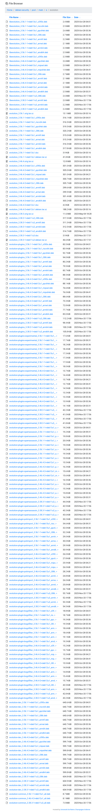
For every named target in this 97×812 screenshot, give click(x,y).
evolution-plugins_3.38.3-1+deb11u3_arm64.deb (31, 327)
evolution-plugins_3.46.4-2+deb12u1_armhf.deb (30, 301)
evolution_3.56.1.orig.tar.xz (21, 113)
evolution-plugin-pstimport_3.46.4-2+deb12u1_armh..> (33, 576)
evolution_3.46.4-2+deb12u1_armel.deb (27, 192)
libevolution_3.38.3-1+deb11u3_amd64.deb (28, 109)
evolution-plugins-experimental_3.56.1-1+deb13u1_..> (33, 336)
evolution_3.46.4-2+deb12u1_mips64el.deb (28, 179)
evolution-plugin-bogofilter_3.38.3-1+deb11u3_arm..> (33, 689)
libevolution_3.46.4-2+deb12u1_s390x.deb (28, 56)
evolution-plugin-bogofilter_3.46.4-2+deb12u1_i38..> (32, 663)
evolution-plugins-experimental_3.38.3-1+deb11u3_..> (33, 410)
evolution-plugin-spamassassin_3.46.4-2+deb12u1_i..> (33, 480)
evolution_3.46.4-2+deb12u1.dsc (24, 205)
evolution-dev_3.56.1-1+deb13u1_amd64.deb (29, 733)
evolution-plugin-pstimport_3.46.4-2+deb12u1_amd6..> (33, 589)
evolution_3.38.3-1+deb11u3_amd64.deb (27, 231)
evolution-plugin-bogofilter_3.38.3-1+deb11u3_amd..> (33, 698)
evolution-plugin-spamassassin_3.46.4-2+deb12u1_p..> (34, 467)
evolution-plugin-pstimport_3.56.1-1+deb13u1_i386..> (33, 532)
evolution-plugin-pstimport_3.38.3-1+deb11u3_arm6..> (33, 602)
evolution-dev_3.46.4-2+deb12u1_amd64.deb (29, 772)
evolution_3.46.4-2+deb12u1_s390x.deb (27, 166)
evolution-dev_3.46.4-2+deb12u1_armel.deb (28, 763)
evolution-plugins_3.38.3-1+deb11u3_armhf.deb (30, 323)
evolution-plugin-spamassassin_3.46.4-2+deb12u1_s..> (33, 462)
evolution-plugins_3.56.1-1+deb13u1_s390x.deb (30, 244)
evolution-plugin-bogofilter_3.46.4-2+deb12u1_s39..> (32, 646)
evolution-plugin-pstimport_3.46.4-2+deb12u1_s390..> (33, 554)
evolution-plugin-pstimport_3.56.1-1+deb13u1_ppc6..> (33, 528)
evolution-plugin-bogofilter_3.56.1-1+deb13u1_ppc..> (32, 619)
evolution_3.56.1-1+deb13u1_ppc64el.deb (28, 126)
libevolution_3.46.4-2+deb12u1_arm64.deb (28, 87)
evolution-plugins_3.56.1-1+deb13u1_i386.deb (30, 257)
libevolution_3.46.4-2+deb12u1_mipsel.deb (28, 65)
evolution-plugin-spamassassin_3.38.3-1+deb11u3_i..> (33, 502)
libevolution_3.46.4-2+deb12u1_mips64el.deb (29, 70)
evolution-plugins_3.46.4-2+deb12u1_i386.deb (30, 297)
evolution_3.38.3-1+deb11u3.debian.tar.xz (28, 240)
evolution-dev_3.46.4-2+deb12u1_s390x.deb (29, 737)
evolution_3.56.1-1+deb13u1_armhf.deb (27, 135)
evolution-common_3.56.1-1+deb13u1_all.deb (29, 794)
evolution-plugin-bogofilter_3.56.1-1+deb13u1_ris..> (32, 615)
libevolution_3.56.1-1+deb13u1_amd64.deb (28, 52)
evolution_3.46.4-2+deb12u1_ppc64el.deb (28, 170)
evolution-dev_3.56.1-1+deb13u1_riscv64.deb (29, 707)
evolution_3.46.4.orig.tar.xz (21, 161)
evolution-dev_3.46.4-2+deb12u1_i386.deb (28, 755)
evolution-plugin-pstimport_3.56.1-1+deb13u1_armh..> (33, 536)
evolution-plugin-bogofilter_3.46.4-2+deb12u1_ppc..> (32, 650)
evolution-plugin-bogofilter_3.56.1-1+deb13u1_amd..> (33, 641)
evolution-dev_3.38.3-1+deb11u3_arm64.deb (29, 785)
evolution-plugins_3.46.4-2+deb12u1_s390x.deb (30, 279)
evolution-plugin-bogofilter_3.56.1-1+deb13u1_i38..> (32, 624)
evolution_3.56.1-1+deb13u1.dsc (24, 152)
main (41, 10)
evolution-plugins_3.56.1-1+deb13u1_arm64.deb (31, 270)
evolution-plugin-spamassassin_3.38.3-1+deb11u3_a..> (33, 506)
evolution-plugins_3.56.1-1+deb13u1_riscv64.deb (31, 248)
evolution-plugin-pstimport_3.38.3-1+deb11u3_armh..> (33, 598)
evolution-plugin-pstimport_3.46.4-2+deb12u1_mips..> (33, 563)
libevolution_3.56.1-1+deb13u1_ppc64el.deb (29, 30)
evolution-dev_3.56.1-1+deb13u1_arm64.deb (29, 728)
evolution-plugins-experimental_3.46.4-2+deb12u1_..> (33, 371)
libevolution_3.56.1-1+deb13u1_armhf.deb (28, 39)
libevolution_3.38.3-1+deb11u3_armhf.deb (28, 100)
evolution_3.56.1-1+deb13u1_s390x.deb (27, 118)
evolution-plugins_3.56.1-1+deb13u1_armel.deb (30, 266)
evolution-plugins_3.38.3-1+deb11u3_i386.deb (30, 318)
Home (9, 10)
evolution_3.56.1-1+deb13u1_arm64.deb (27, 144)
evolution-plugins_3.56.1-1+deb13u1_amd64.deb (31, 275)
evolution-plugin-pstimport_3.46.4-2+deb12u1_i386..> (33, 571)
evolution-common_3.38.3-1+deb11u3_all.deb (29, 803)
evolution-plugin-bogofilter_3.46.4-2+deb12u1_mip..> (32, 654)
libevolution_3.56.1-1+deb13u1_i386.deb (27, 35)
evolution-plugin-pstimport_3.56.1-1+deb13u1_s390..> (33, 519)
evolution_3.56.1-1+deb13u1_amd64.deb (27, 148)
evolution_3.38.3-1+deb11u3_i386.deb (26, 218)
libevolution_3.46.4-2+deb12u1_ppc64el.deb (29, 61)
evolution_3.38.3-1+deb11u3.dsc (24, 235)
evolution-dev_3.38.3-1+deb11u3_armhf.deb (29, 781)
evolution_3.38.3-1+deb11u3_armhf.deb (27, 222)
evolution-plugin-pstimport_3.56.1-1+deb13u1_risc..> (32, 523)
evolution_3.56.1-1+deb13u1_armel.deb (27, 139)
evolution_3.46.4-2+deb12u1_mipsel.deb (27, 174)
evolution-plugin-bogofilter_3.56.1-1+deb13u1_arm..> (33, 628)
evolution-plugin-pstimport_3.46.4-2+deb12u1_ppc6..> (33, 558)
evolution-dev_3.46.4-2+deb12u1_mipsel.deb (29, 746)
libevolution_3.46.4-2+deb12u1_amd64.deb (28, 91)
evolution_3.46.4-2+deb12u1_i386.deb (26, 183)
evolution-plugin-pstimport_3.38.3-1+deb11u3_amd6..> (33, 606)
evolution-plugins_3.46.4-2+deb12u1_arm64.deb (31, 310)
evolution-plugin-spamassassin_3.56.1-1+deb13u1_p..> (34, 436)
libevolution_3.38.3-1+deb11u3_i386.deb (27, 96)
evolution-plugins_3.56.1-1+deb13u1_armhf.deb (30, 262)
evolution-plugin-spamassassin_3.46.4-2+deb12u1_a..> (33, 484)
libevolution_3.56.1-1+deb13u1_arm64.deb (28, 48)
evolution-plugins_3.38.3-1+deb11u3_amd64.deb (31, 331)
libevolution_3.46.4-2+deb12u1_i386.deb (27, 74)
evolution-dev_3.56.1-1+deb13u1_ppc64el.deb (30, 711)
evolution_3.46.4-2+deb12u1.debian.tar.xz (28, 209)
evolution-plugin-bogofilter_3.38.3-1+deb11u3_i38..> (32, 685)
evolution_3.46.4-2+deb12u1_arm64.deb (27, 196)
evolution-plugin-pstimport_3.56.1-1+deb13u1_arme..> (33, 541)
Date (76, 17)
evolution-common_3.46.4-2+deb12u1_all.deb (29, 798)
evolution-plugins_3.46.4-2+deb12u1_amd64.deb (31, 314)
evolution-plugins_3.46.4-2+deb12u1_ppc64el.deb (31, 283)
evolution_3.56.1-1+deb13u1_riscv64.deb (27, 122)
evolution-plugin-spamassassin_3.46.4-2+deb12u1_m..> (34, 471)
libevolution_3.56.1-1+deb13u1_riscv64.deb (28, 26)
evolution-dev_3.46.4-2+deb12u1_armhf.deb (29, 759)
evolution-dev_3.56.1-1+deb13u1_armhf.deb (29, 720)
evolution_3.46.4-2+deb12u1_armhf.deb (27, 187)
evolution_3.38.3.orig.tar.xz (21, 214)
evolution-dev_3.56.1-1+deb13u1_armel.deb (28, 724)
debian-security (22, 10)
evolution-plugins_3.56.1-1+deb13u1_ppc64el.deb (31, 253)
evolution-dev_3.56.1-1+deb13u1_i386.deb (28, 715)
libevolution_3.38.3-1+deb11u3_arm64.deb (28, 105)
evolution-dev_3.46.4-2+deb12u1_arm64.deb (29, 768)
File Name (13, 17)
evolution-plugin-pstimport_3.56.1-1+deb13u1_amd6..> (33, 550)
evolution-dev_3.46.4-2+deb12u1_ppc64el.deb (30, 741)
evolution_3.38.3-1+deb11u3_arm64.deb (27, 227)
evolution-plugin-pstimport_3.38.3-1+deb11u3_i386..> (33, 593)
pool (34, 10)
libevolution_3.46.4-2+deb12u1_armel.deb (28, 83)
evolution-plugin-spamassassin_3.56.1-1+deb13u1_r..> (33, 432)
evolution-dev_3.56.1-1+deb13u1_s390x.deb (29, 702)
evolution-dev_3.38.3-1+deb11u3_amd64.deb (29, 790)
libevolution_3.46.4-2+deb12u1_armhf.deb (28, 78)
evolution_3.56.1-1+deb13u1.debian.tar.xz (28, 157)
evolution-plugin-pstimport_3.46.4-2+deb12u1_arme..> (33, 580)
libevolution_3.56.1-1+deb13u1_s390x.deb (28, 22)
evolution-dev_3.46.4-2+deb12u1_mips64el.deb (30, 750)
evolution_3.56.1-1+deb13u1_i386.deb (26, 131)
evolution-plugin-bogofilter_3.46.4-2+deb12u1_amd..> (33, 680)
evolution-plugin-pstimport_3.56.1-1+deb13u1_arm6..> (33, 545)
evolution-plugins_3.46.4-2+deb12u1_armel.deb (30, 305)
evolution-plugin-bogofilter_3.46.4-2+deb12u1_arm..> (33, 667)
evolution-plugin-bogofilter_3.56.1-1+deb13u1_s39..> (32, 611)
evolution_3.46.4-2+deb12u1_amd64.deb (27, 201)
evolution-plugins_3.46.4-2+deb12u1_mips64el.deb (32, 292)
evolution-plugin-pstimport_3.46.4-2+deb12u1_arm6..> (33, 584)
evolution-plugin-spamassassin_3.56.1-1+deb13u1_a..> (33, 445)
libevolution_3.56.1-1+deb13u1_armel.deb (28, 43)
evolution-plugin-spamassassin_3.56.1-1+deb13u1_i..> (33, 440)
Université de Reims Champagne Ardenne (75, 809)
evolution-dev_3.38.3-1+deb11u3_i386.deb (28, 776)
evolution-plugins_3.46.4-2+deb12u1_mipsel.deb (31, 288)
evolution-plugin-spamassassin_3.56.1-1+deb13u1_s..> (33, 427)
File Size (66, 17)
